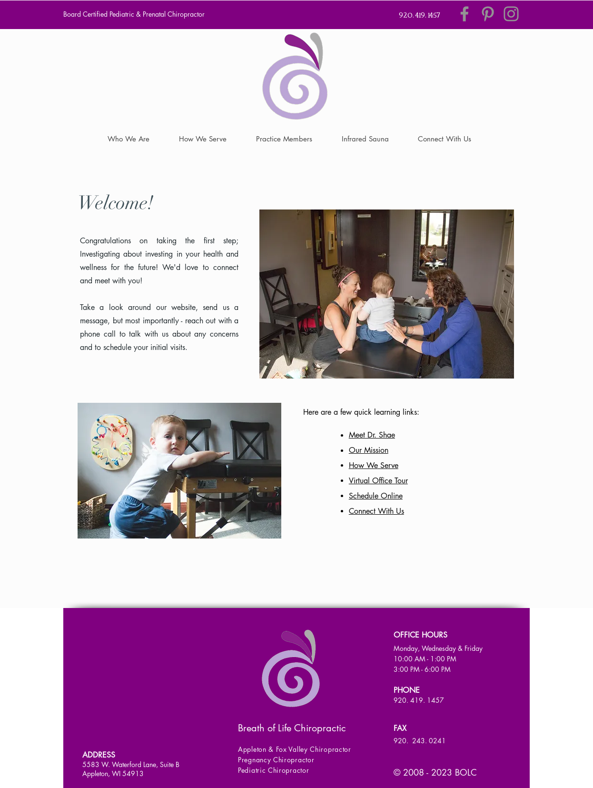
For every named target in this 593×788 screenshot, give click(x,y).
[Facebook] (464, 14)
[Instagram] (511, 14)
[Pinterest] (488, 14)
